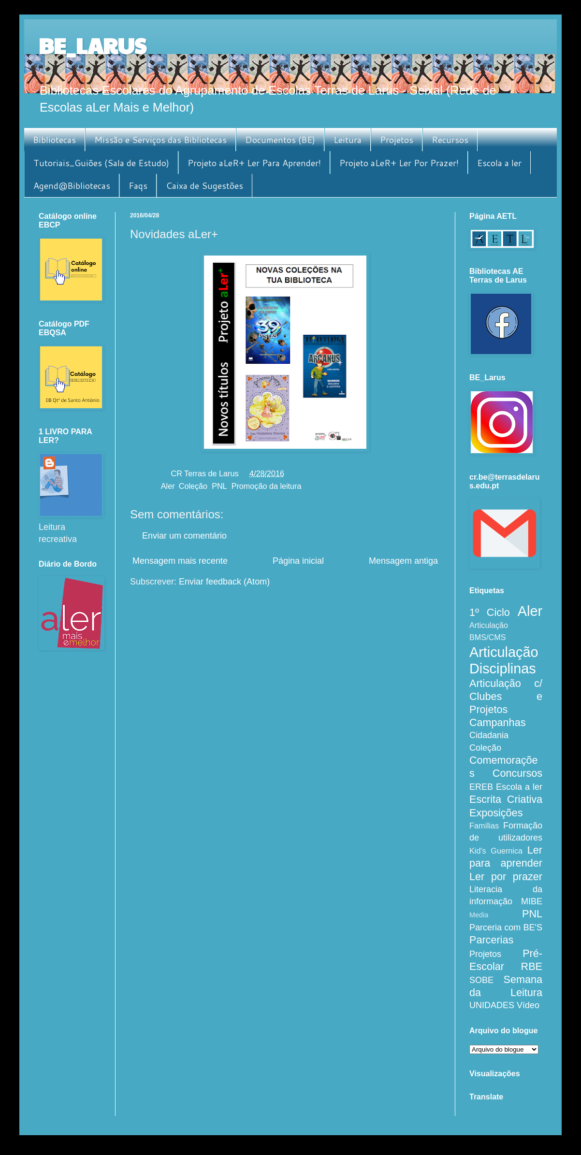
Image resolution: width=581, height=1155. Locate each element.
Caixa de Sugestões (204, 185)
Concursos (517, 773)
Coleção (193, 486)
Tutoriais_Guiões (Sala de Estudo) (101, 163)
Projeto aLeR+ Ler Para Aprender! (254, 163)
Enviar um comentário (184, 536)
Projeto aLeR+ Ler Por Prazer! (399, 163)
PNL (219, 486)
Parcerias (491, 940)
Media (478, 915)
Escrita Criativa (505, 799)
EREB (481, 787)
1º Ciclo (489, 612)
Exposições (496, 813)
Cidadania (488, 735)
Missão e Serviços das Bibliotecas (160, 139)
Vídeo (528, 1005)
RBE (531, 966)
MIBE (531, 901)
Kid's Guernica (496, 850)
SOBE (481, 980)
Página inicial (298, 561)
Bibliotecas (54, 139)
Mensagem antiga (403, 561)
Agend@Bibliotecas (71, 185)
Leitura (348, 139)
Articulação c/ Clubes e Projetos (505, 696)
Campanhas (497, 722)
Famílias (484, 825)
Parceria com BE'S (505, 927)
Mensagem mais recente (180, 561)
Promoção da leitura (267, 486)
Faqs (138, 185)
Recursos (450, 139)
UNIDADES (491, 1005)
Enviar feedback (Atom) (224, 581)
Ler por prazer (505, 876)
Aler (167, 486)
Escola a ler (499, 163)
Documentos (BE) (280, 139)
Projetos (396, 139)
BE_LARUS (92, 45)
